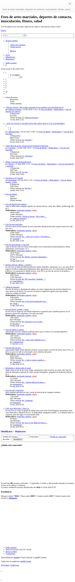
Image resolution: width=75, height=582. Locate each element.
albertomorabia (13, 132)
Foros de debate (46, 109)
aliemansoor (17, 384)
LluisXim (11, 148)
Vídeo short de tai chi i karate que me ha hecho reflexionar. (27, 146)
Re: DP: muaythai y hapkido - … (34, 279)
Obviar (3, 30)
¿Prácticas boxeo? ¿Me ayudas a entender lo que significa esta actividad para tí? (34, 107)
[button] (5, 73)
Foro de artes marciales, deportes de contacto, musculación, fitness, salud (36, 9)
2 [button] (5, 81)
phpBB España (25, 561)
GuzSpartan (17, 425)
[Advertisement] (37, 464)
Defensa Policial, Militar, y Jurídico (18, 265)
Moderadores (59, 109)
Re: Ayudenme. (27, 400)
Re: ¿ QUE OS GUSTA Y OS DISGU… (36, 237)
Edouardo (16, 403)
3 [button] (5, 83)
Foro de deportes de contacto (16, 204)
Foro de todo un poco (13, 348)
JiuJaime (28, 140)
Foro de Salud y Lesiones (14, 330)
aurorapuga (12, 180)
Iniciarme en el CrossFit (14, 178)
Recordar (7, 439)
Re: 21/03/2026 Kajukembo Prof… (35, 301)
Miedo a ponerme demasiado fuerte (18, 162)
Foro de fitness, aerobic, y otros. (17, 309)
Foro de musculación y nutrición (17, 245)
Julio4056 (16, 362)
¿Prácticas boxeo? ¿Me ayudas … (34, 216)
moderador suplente (24, 210)
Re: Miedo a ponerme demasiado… (35, 257)
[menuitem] (17, 45)
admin (34, 210)
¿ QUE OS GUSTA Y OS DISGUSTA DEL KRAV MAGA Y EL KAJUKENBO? (35, 124)
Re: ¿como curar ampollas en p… (34, 340)
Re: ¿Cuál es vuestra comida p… (34, 360)
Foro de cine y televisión (14, 390)
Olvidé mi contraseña (58, 437)
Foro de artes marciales (13, 224)
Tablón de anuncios (12, 287)
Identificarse (6, 431)
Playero (11, 164)
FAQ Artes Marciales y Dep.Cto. (17, 408)
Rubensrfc (13, 498)
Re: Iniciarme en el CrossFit (32, 322)
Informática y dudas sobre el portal (18, 368)
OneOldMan (17, 281)
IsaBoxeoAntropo (14, 109)
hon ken (28, 188)
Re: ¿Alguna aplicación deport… (34, 382)
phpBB (16, 557)
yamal (15, 303)
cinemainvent (18, 342)
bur (26, 172)
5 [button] (5, 87)
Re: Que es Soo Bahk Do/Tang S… (35, 423)
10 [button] (6, 91)
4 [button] (5, 85)
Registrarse (20, 431)
